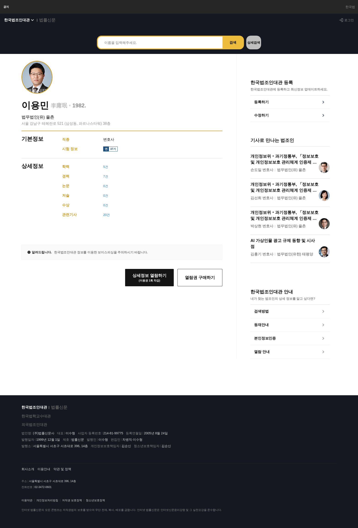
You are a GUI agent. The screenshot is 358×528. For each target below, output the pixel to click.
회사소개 (27, 469)
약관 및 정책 (62, 469)
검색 (232, 47)
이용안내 (43, 469)
